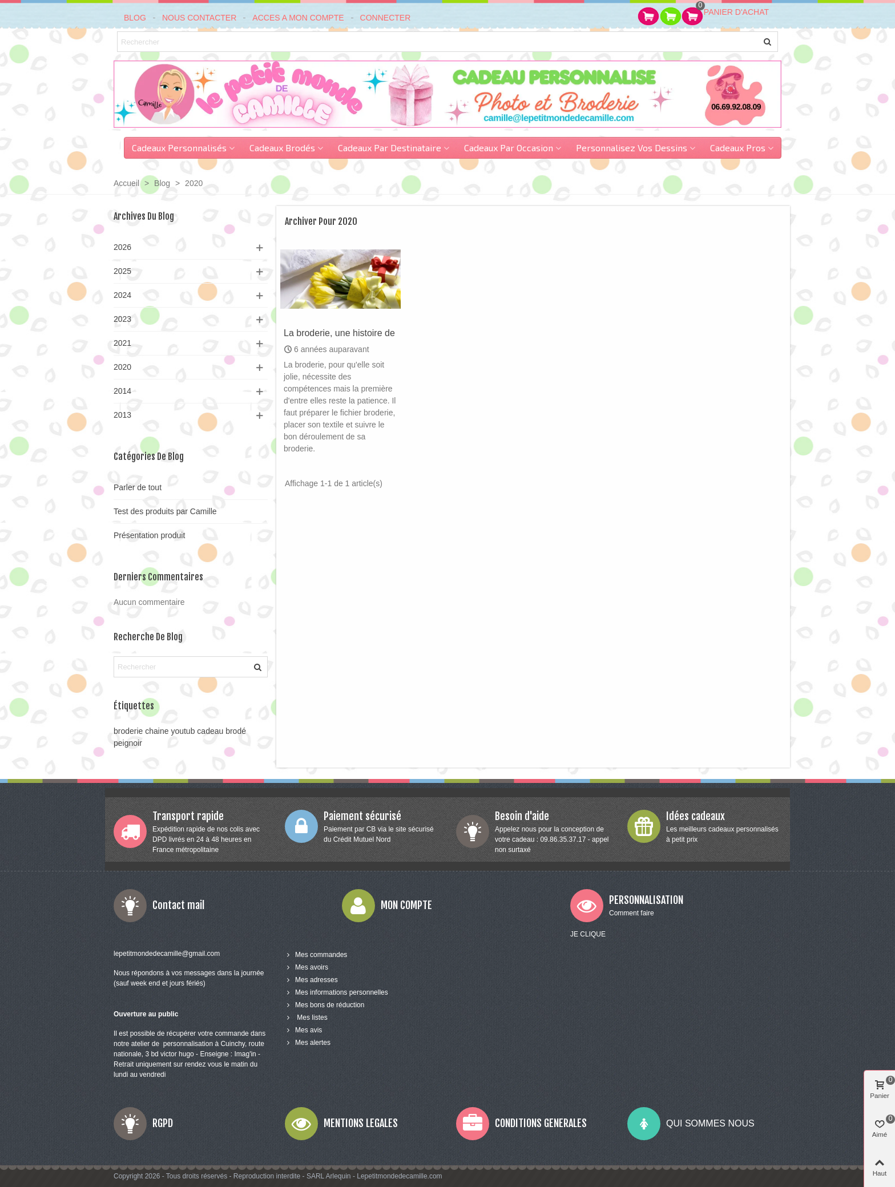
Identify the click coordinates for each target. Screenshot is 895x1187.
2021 (122, 343)
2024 (122, 295)
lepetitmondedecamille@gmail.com (167, 954)
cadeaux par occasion (508, 147)
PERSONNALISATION (646, 900)
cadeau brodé (221, 731)
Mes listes (306, 1017)
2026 (122, 247)
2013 (122, 414)
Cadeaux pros (737, 147)
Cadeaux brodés (282, 147)
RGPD (162, 1123)
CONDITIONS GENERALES (541, 1123)
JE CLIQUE (588, 934)
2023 (122, 319)
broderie (128, 731)
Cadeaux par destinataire (389, 147)
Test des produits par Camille (165, 511)
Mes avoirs (306, 967)
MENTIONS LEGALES (361, 1123)
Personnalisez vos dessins (631, 147)
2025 (122, 271)
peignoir (128, 743)
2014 (122, 390)
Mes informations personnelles (336, 992)
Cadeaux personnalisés (179, 147)
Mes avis (303, 1030)
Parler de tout (138, 487)
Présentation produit (149, 535)
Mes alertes (307, 1042)
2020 (122, 367)
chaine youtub (170, 731)
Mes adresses (311, 980)
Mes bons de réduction (324, 1005)
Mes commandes (316, 955)
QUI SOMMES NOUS (710, 1123)
